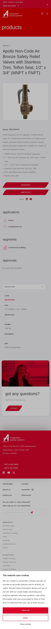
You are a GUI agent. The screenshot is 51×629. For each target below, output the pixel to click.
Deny (25, 618)
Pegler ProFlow (9, 562)
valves (5, 46)
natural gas (7, 529)
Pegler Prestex (9, 558)
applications (8, 522)
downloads (7, 484)
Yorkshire (6, 566)
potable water (9, 526)
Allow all (25, 610)
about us (6, 489)
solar (5, 537)
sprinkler (6, 540)
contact (24, 484)
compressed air (9, 544)
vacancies (27, 490)
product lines (8, 555)
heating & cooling (10, 533)
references (26, 495)
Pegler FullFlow (9, 569)
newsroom (7, 495)
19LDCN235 (10, 300)
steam (5, 547)
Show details (25, 624)
